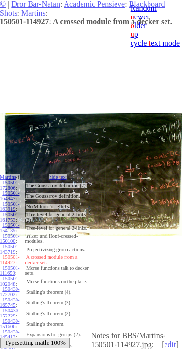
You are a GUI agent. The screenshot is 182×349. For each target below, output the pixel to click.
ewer (140, 17)
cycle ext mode (155, 43)
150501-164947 (9, 195)
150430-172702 (9, 291)
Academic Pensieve (94, 4)
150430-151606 (9, 323)
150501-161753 (9, 217)
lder (139, 25)
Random (144, 8)
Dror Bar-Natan (35, 4)
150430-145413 (9, 334)
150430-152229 (9, 313)
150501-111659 (9, 270)
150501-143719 (9, 249)
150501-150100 (9, 238)
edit (170, 344)
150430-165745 (9, 302)
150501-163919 (9, 206)
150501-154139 (9, 227)
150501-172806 (9, 185)
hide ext (58, 177)
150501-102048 (9, 281)
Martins (33, 13)
